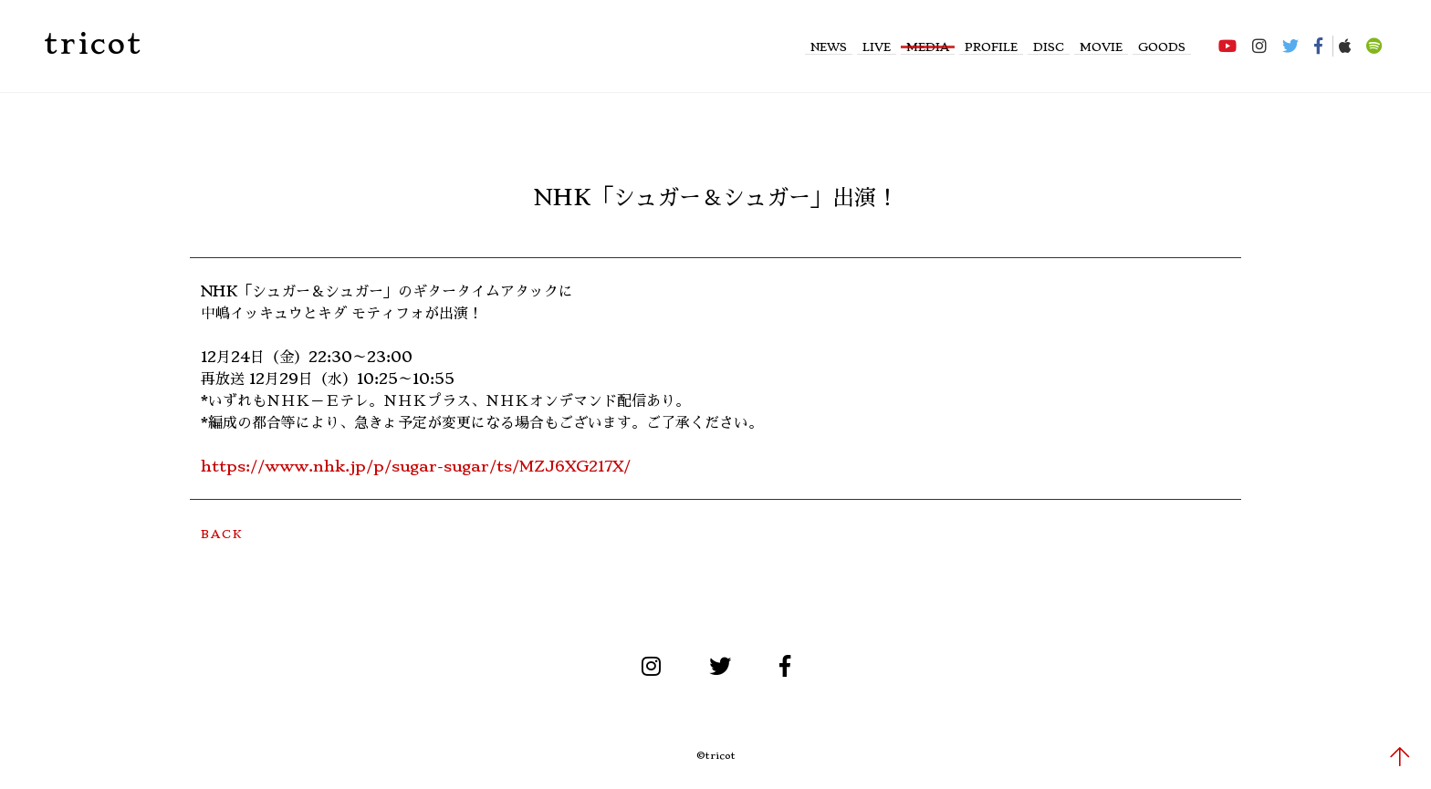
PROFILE (991, 47)
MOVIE (1101, 47)
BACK (222, 534)
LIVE (876, 47)
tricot (93, 43)
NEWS (828, 47)
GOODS (1162, 47)
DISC (1048, 47)
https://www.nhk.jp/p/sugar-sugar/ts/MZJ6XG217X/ (416, 466)
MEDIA (927, 47)
